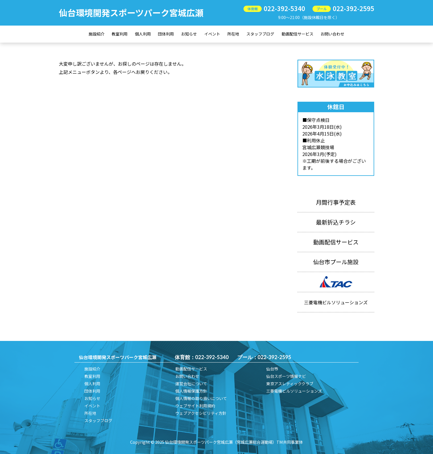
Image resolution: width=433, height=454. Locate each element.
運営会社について (191, 383)
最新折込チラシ (336, 222)
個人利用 (143, 34)
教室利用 (120, 34)
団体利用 (166, 34)
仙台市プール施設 (336, 262)
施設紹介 (97, 34)
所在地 (233, 34)
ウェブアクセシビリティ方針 (200, 413)
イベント (212, 34)
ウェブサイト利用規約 (195, 406)
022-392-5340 (284, 8)
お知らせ (189, 34)
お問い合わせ (332, 34)
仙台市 (272, 369)
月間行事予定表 (336, 202)
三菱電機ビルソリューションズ (294, 391)
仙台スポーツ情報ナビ (286, 376)
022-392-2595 (353, 8)
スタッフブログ (260, 34)
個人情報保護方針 (191, 391)
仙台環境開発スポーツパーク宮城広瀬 (131, 12)
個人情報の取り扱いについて (201, 398)
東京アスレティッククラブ (289, 383)
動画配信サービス (297, 34)
